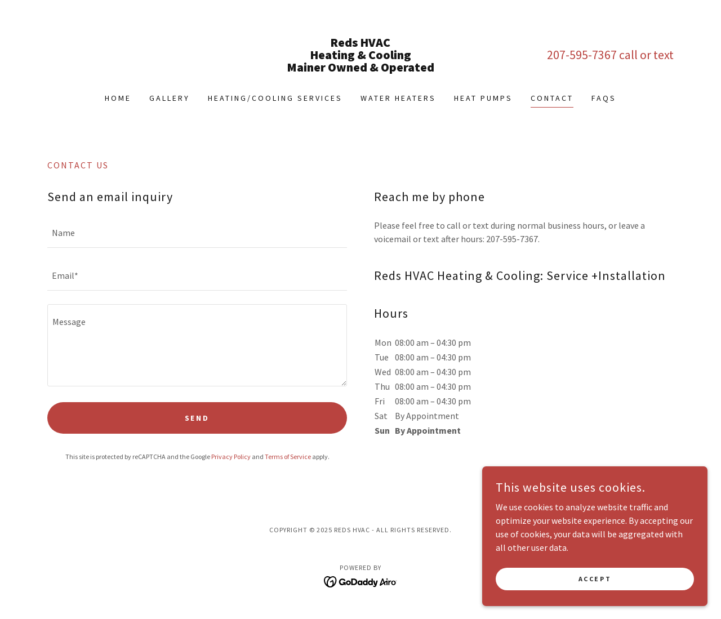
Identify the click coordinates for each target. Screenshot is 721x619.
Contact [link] (552, 98)
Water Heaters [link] (398, 98)
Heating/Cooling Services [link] (275, 98)
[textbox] (197, 233)
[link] (360, 68)
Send (197, 418)
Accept (594, 579)
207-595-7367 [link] (582, 55)
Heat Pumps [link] (483, 98)
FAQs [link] (603, 98)
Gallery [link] (169, 98)
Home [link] (118, 98)
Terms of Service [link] (288, 456)
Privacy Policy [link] (231, 456)
